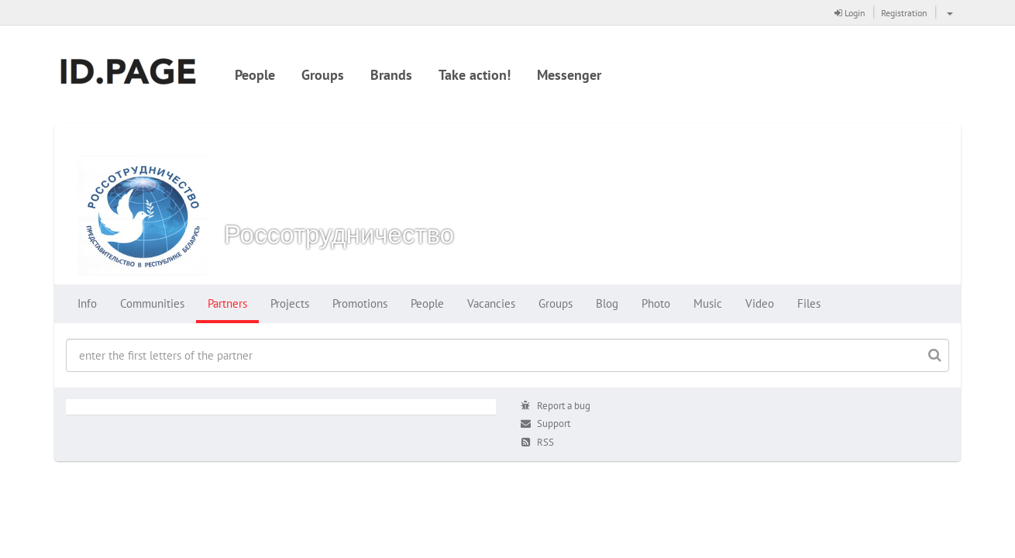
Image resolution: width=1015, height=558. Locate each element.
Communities (152, 303)
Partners (227, 303)
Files (809, 303)
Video (759, 303)
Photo (656, 303)
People (255, 75)
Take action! (475, 75)
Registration (904, 13)
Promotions (359, 303)
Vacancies (491, 303)
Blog (607, 303)
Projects (289, 303)
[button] (948, 12)
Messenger (569, 75)
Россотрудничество (339, 233)
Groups (322, 75)
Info (87, 303)
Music (707, 303)
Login (849, 13)
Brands (391, 75)
